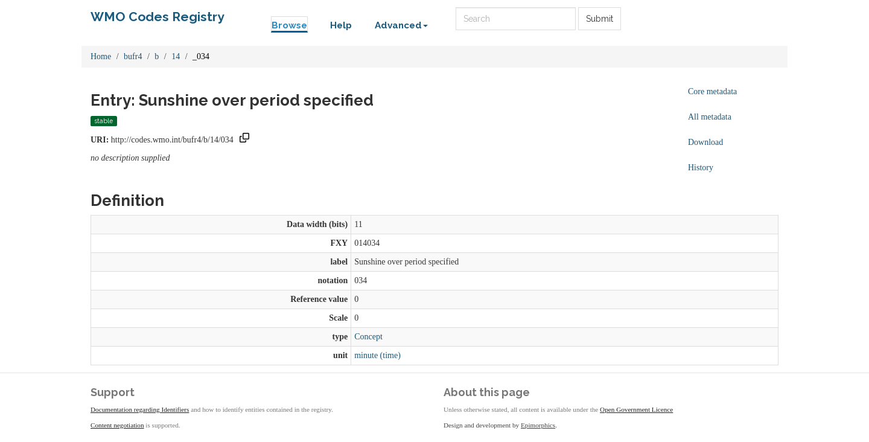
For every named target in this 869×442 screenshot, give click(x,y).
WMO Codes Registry (157, 16)
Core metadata (712, 91)
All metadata (709, 116)
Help (341, 25)
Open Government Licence (636, 409)
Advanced (401, 25)
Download (705, 142)
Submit (599, 19)
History (700, 167)
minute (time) (377, 355)
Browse (289, 25)
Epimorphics (538, 425)
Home (101, 56)
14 (175, 56)
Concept (368, 336)
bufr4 (133, 56)
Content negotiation (117, 425)
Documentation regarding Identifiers (140, 409)
